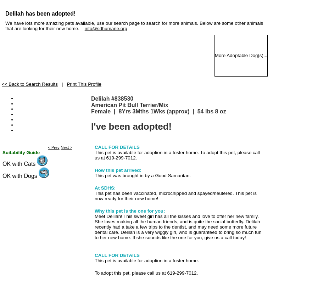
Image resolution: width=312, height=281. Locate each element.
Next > (66, 147)
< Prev (54, 147)
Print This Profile (84, 84)
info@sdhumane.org (106, 28)
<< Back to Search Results (30, 84)
